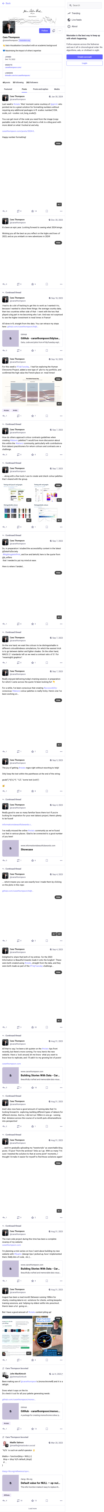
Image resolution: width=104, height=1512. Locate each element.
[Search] (84, 5)
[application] (32, 916)
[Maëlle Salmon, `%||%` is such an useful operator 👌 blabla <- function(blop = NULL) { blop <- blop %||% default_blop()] (32, 1469)
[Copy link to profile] (53, 30)
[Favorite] (34, 211)
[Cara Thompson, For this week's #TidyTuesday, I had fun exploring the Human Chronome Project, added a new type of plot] (32, 388)
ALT (59, 204)
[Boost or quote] (19, 211)
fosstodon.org (24, 40)
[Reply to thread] (5, 350)
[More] (61, 211)
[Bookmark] (46, 211)
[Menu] (59, 30)
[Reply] (5, 211)
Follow (45, 30)
